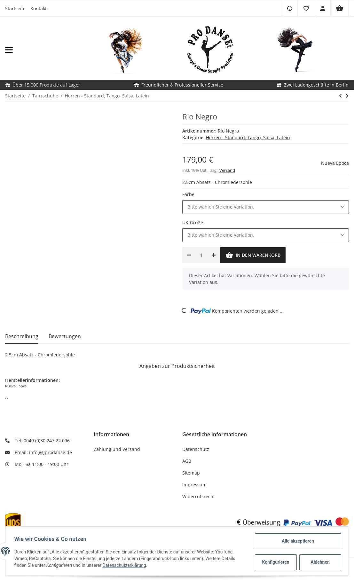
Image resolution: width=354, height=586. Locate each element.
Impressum (194, 485)
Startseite (15, 8)
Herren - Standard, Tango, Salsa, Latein (248, 137)
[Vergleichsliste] (289, 8)
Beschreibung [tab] (21, 336)
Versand (227, 170)
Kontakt (38, 8)
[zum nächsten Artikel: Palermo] (347, 95)
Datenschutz (195, 449)
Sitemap (191, 473)
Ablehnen (318, 562)
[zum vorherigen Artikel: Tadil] (340, 95)
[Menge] (201, 255)
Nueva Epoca (335, 163)
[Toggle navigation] (56, 50)
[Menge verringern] (189, 255)
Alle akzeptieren (296, 541)
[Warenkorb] (339, 8)
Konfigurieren (274, 562)
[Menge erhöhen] (213, 255)
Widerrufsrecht (198, 496)
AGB (186, 461)
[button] (306, 8)
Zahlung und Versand (117, 449)
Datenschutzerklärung (125, 565)
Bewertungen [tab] (65, 336)
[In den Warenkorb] (253, 255)
